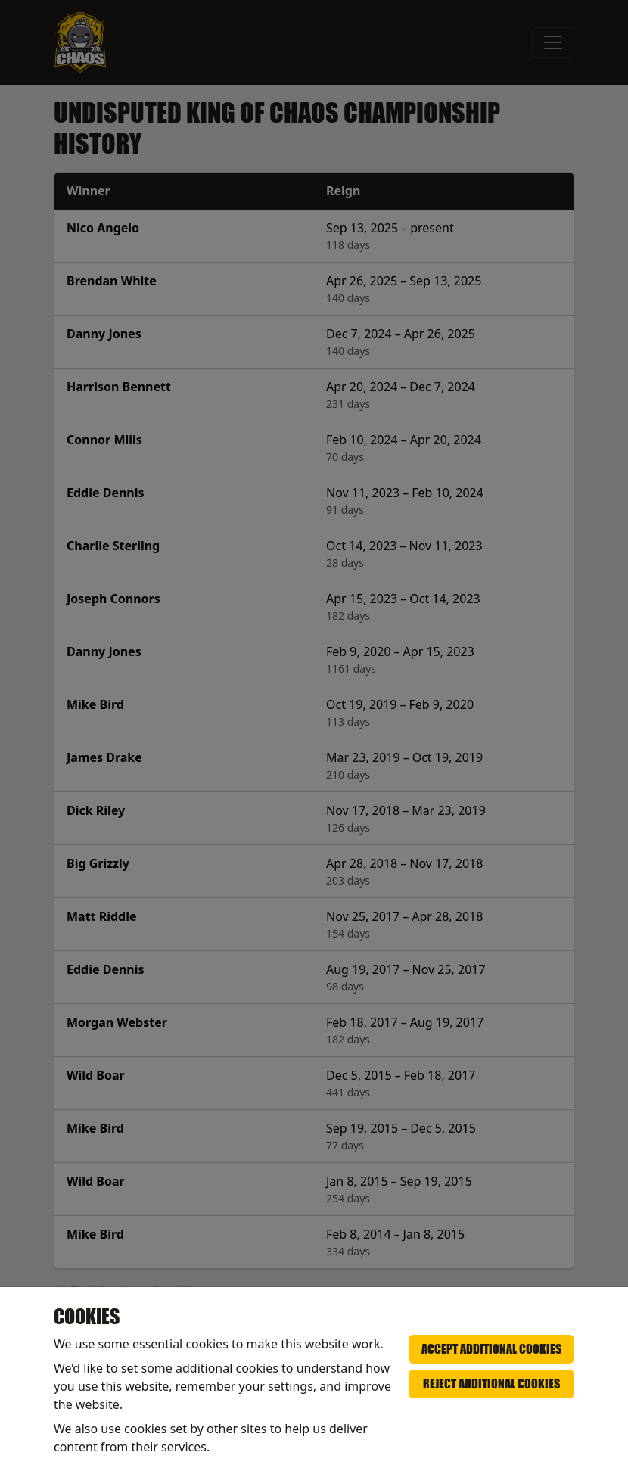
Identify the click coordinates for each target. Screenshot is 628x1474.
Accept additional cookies (491, 1349)
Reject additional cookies (491, 1384)
